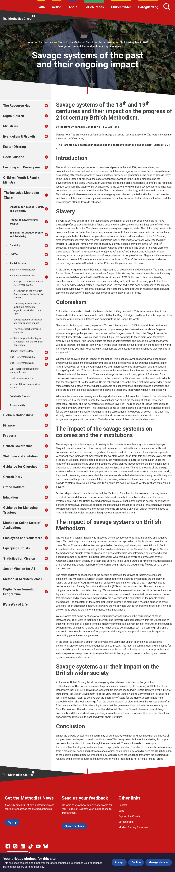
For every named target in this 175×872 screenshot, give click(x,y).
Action (56, 7)
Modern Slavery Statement (133, 827)
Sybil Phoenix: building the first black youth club (25, 370)
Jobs (121, 810)
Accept (119, 862)
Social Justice (13, 157)
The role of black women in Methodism (27, 331)
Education (10, 497)
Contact (123, 805)
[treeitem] (50, 105)
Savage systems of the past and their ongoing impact (90, 46)
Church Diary (12, 477)
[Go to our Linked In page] (23, 846)
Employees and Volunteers (22, 538)
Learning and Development (22, 167)
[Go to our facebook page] (8, 846)
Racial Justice (106, 42)
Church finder (121, 7)
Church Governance (17, 446)
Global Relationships (18, 415)
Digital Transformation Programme (19, 591)
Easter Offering (14, 147)
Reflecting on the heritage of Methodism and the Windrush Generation (28, 341)
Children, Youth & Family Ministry (21, 180)
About (73, 7)
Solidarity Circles (20, 396)
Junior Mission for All (19, 569)
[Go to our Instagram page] (15, 846)
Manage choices (159, 862)
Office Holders (14, 487)
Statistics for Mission (19, 558)
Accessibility (17, 405)
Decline (136, 862)
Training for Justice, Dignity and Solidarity (26, 234)
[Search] (166, 6)
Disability (15, 245)
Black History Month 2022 (22, 357)
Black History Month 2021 (22, 363)
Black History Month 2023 (134, 42)
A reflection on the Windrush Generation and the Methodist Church (29, 294)
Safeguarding (148, 7)
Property (9, 436)
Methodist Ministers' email (22, 579)
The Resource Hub (16, 106)
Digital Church (13, 116)
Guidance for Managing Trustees (20, 510)
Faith (41, 7)
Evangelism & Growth (19, 136)
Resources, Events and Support (24, 221)
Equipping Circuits (16, 548)
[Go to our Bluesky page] (46, 846)
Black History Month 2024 (22, 269)
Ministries (10, 126)
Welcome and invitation (20, 456)
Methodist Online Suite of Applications (22, 525)
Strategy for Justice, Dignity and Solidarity (27, 208)
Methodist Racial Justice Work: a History (26, 386)
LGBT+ (14, 254)
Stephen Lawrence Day (21, 351)
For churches (94, 7)
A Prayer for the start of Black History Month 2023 (29, 283)
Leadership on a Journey (22, 378)
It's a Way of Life (15, 604)
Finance (9, 425)
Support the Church (129, 816)
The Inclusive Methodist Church (75, 42)
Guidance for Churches (20, 466)
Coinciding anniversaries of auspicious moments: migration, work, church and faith (27, 308)
